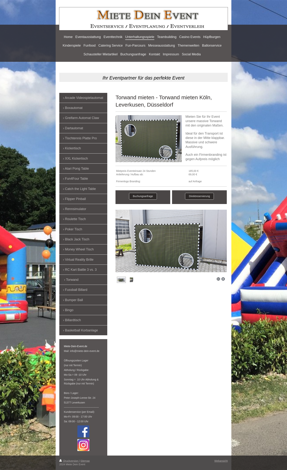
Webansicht (221, 460)
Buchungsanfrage (143, 196)
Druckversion (69, 460)
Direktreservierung (199, 196)
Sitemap (85, 460)
